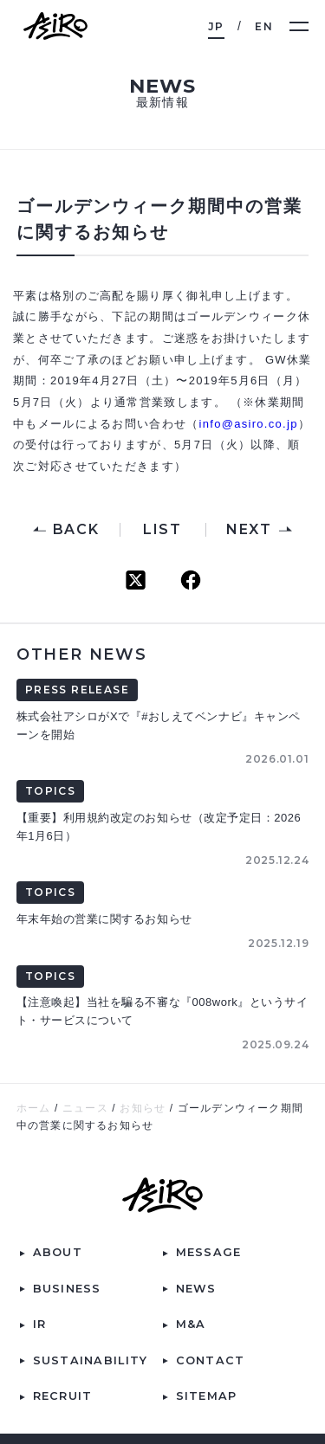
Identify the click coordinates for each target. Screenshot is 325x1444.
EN (264, 26)
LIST (162, 530)
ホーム (33, 1108)
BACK (76, 530)
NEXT (248, 530)
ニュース (85, 1108)
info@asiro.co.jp (248, 423)
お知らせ (143, 1108)
